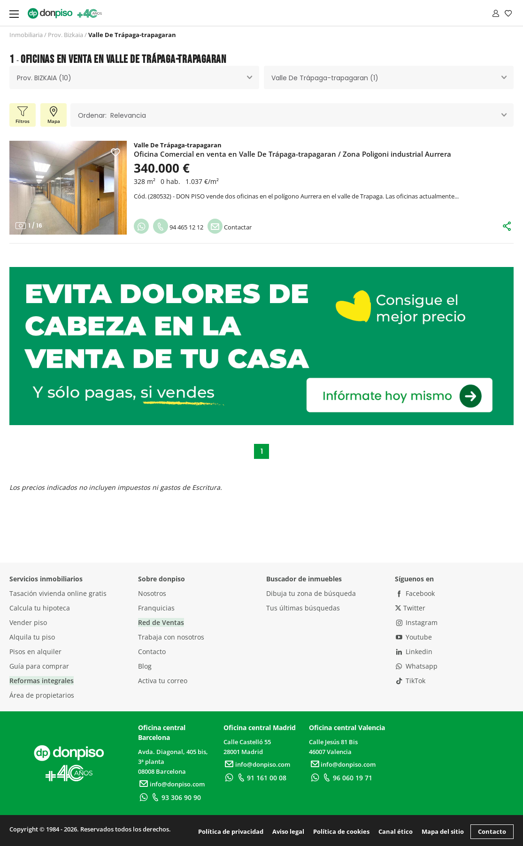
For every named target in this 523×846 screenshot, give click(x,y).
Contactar (230, 227)
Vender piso (28, 622)
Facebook (415, 593)
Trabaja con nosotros (171, 637)
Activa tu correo (162, 680)
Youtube (413, 637)
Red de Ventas (161, 622)
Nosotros (152, 593)
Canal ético (395, 831)
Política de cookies (341, 831)
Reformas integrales (41, 680)
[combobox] (134, 77)
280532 (159, 196)
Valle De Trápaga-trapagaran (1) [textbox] (324, 78)
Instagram (416, 622)
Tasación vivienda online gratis (58, 593)
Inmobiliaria (26, 34)
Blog (145, 666)
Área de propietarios (41, 695)
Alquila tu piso (32, 637)
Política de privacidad (230, 831)
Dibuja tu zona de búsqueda (311, 593)
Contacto (152, 651)
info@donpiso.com (171, 784)
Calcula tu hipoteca (39, 607)
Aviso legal (288, 831)
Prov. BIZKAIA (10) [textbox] (44, 78)
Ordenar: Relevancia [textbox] (112, 115)
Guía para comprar (39, 666)
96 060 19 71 (346, 777)
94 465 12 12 (178, 227)
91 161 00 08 (260, 777)
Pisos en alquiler (35, 651)
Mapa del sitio (443, 831)
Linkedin (414, 651)
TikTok (410, 680)
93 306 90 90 (175, 797)
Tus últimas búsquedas (303, 607)
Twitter (410, 607)
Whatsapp (416, 666)
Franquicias (156, 607)
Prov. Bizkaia (65, 34)
